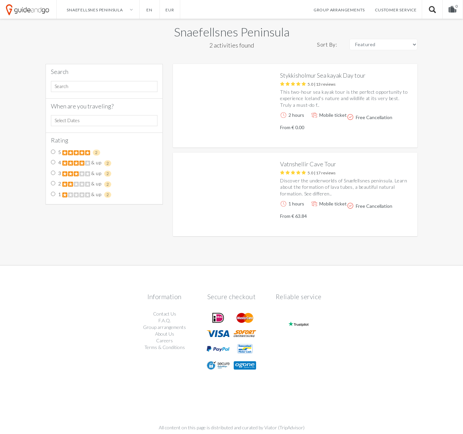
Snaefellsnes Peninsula (231, 31)
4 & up (81, 163)
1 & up (81, 194)
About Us (164, 334)
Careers (164, 340)
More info (393, 137)
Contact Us (164, 314)
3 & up (81, 173)
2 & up (81, 184)
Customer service (396, 9)
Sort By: (327, 44)
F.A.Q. (164, 320)
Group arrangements (339, 9)
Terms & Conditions (164, 347)
